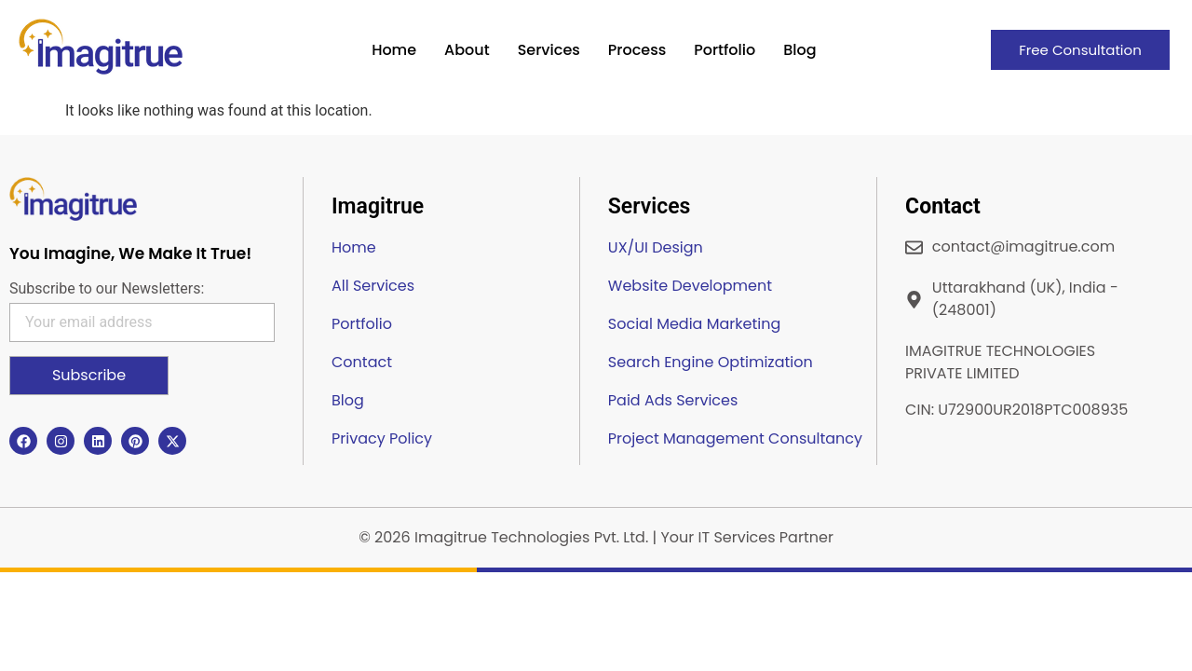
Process (637, 50)
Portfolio (724, 50)
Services (549, 50)
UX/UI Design (655, 247)
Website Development (690, 285)
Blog (799, 50)
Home (394, 50)
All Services (373, 285)
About (467, 50)
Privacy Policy (382, 438)
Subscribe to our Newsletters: (106, 288)
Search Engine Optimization (710, 362)
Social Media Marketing (694, 324)
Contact (362, 362)
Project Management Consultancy (735, 438)
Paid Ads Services (673, 400)
